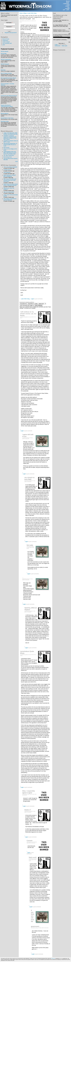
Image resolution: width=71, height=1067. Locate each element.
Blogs (25, 13)
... (23, 577)
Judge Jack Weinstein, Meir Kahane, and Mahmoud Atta (10, 133)
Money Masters (5, 113)
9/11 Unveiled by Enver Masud (8, 78)
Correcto (29, 840)
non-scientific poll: (66, 8)
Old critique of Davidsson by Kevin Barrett (9, 199)
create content (67, 5)
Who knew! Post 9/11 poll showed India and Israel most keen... (9, 180)
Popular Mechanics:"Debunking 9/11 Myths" (7, 106)
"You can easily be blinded (10, 167)
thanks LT (27, 810)
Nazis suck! (33, 857)
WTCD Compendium (6, 59)
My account (6, 147)
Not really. (30, 545)
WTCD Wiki (4, 53)
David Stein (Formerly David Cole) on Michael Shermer (10, 185)
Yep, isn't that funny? (8, 192)
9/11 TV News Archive (6, 73)
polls (68, 9)
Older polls (64, 45)
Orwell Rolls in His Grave (7, 118)
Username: (9, 22)
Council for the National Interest (9, 95)
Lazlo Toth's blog (32, 13)
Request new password (11, 32)
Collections (66, 3)
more (16, 161)
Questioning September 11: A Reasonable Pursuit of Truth (10, 145)
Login (32, 298)
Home (21, 13)
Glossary (3, 70)
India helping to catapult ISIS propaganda (9, 176)
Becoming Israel (7, 157)
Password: (9, 26)
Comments (57, 45)
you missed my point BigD (29, 478)
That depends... (7, 172)
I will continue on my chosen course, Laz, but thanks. (28, 313)
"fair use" (53, 958)
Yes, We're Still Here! (8, 155)
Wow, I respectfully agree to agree (28, 792)
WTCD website (4, 51)
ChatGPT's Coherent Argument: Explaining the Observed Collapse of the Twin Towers (9, 137)
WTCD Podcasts (5, 64)
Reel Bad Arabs (5, 121)
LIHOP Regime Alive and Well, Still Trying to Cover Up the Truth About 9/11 (9, 153)
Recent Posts (68, 2)
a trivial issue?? (7, 169)
